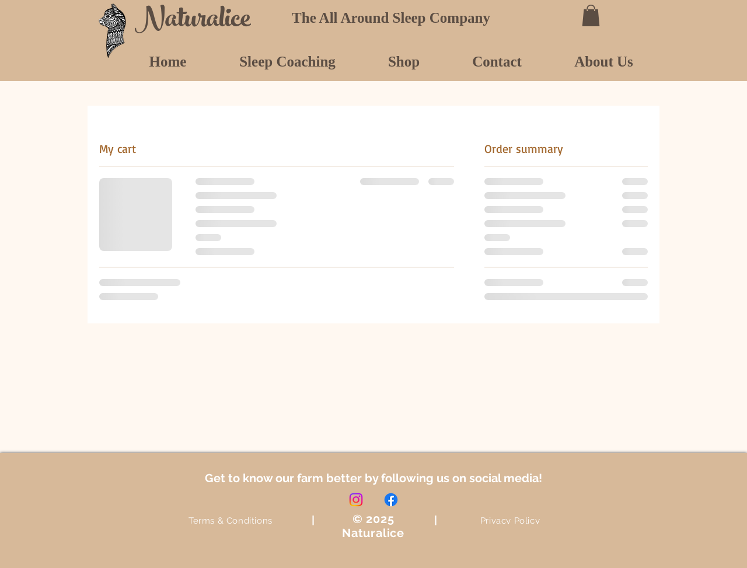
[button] (591, 15)
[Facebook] (391, 499)
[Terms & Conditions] (230, 520)
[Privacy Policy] (510, 520)
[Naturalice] (197, 22)
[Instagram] (356, 499)
